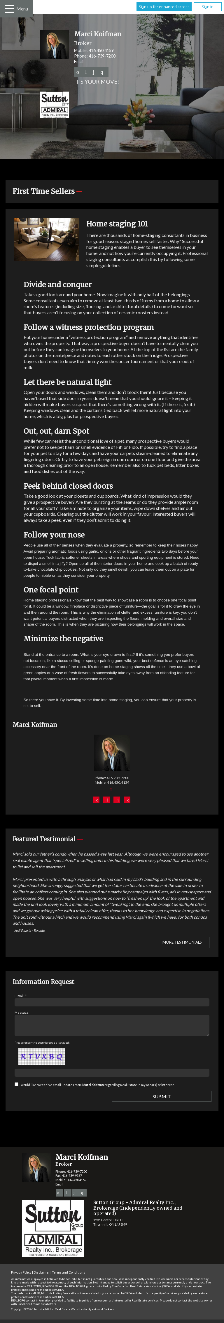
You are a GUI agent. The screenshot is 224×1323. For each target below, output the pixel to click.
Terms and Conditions (68, 1276)
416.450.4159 (101, 50)
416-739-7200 (102, 55)
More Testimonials (182, 942)
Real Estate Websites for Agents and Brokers (84, 1312)
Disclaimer (42, 1276)
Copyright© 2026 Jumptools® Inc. (32, 1312)
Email (78, 61)
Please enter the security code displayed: (42, 1046)
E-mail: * (21, 996)
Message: (22, 1012)
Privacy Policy (21, 1276)
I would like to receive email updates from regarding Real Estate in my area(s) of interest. (97, 1088)
